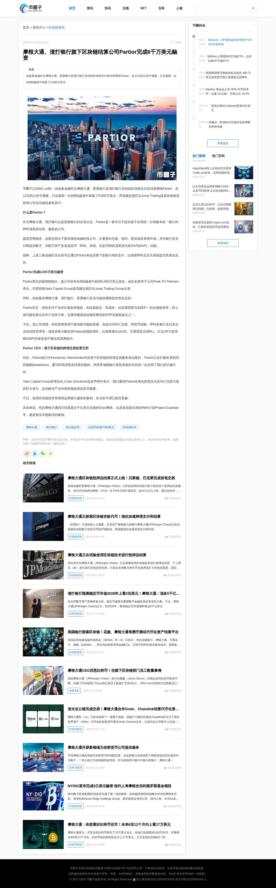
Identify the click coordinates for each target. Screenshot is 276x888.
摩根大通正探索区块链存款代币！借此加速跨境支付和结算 (114, 517)
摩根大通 (31, 427)
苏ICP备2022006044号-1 (190, 879)
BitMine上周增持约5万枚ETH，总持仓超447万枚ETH (229, 58)
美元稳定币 (73, 427)
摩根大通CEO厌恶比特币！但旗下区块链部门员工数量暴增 (114, 670)
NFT (143, 8)
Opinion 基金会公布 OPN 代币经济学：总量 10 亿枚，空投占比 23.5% (228, 91)
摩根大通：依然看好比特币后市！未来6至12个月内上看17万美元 (119, 824)
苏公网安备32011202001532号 (155, 879)
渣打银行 (51, 427)
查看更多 (223, 143)
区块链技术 (130, 427)
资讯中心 (39, 27)
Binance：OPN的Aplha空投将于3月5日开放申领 (230, 42)
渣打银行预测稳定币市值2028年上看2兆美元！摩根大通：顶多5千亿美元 (124, 594)
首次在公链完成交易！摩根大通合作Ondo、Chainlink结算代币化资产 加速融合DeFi (124, 709)
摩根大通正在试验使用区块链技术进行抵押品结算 (107, 555)
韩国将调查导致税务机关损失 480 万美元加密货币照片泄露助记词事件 (228, 75)
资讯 (90, 8)
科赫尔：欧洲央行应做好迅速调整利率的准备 (229, 124)
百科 (161, 8)
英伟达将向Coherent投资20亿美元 (231, 108)
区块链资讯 (57, 27)
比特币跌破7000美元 (101, 427)
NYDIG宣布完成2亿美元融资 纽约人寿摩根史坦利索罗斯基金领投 (119, 786)
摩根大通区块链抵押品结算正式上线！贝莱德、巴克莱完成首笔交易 (121, 478)
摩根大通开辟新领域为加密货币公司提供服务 (103, 747)
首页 (72, 8)
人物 (179, 8)
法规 (126, 8)
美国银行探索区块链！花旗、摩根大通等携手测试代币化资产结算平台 (123, 632)
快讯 (108, 8)
